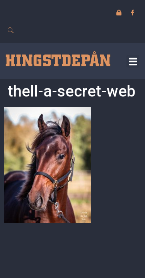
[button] (132, 61)
